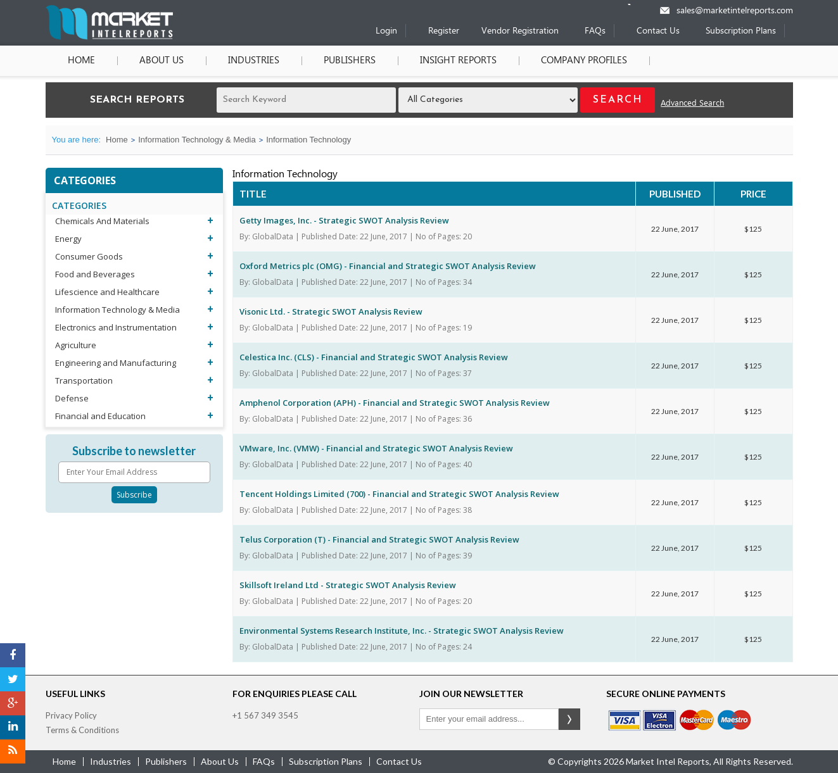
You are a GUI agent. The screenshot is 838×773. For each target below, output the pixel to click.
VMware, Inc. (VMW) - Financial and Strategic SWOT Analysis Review (376, 448)
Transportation (84, 380)
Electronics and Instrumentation (116, 327)
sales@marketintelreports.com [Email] (734, 11)
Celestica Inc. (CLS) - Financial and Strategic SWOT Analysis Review (373, 357)
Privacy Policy (71, 715)
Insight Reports (458, 60)
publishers (166, 761)
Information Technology (308, 139)
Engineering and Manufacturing (115, 362)
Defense (72, 398)
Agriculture (75, 345)
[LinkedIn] (12, 727)
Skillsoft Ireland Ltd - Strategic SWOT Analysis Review (347, 585)
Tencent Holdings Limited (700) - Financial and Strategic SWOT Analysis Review (399, 494)
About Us (161, 60)
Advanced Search (692, 103)
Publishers (350, 60)
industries (110, 761)
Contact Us (658, 31)
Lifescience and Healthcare (107, 292)
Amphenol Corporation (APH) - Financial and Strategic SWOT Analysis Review (394, 402)
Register (443, 31)
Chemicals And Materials (102, 221)
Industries (253, 60)
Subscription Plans (741, 31)
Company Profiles (584, 60)
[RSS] (12, 751)
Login (386, 31)
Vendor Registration (520, 31)
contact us (399, 761)
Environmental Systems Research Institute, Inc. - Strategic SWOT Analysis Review (401, 630)
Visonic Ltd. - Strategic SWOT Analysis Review (330, 311)
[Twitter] (12, 679)
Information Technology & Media (196, 139)
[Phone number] (638, 4)
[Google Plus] (12, 703)
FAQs (595, 31)
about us (220, 761)
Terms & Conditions (82, 730)
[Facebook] (12, 655)
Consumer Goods (89, 256)
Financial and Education (100, 416)
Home (81, 60)
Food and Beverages (95, 274)
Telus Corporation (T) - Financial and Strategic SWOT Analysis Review (379, 539)
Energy (68, 238)
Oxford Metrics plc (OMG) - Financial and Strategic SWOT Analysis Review (387, 266)
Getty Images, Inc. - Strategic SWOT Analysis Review (344, 220)
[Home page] (109, 37)
